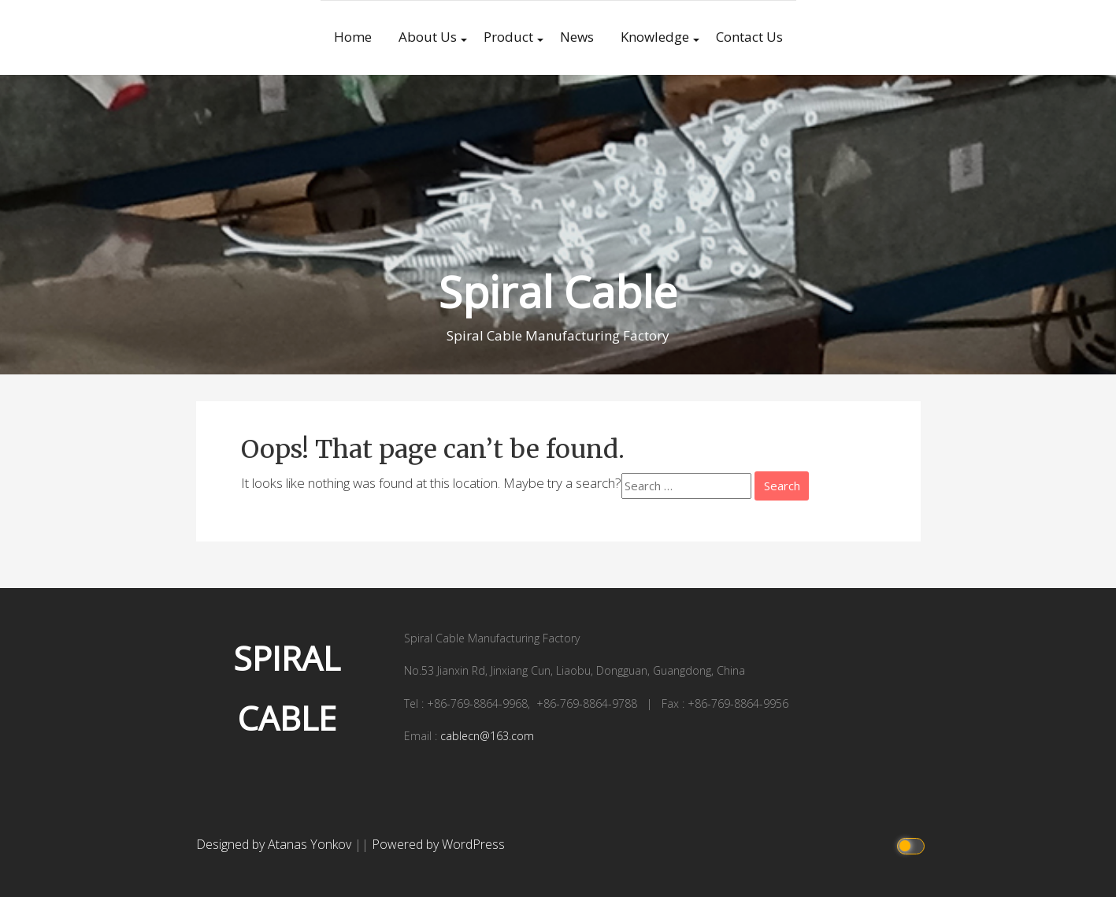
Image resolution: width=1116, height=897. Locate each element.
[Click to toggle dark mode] (912, 844)
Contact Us (749, 37)
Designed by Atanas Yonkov (275, 844)
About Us (428, 37)
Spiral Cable (558, 291)
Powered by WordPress (438, 844)
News (577, 37)
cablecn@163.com (487, 735)
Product (508, 37)
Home (353, 37)
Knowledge (655, 37)
